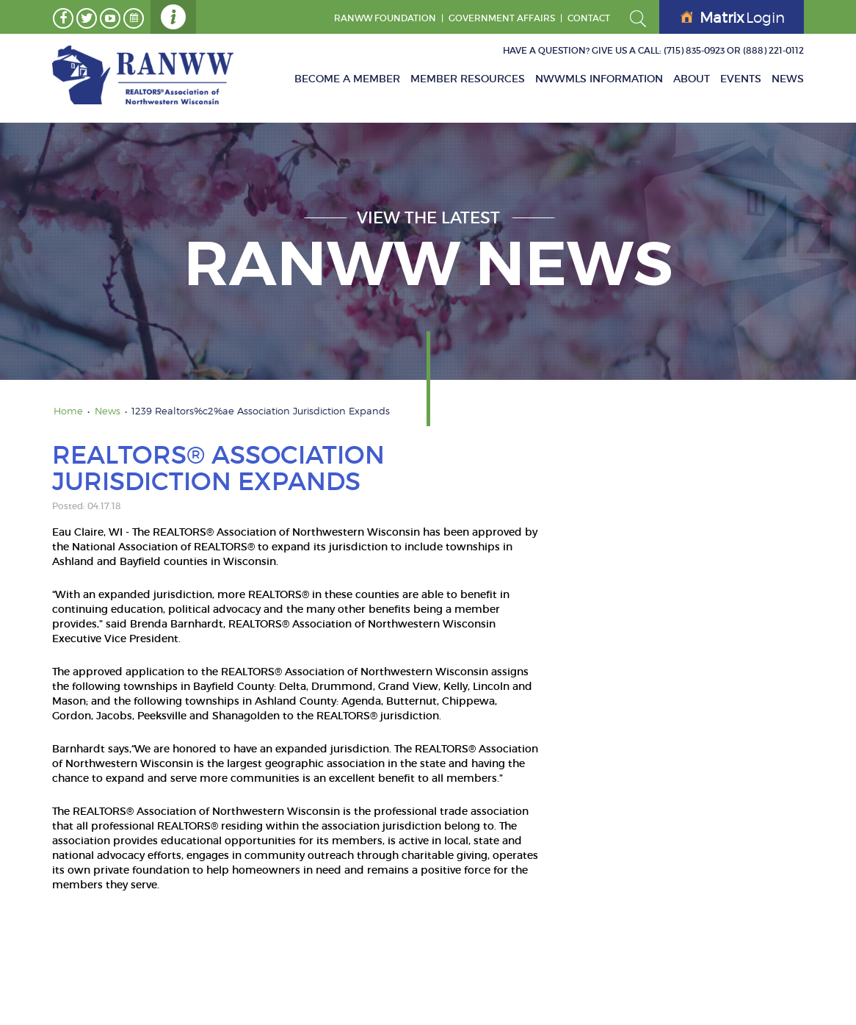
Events (740, 78)
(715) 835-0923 (694, 50)
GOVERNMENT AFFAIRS (502, 18)
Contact (588, 18)
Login (733, 17)
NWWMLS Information (599, 78)
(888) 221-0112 (773, 50)
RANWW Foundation (385, 18)
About (691, 78)
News (788, 78)
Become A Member (347, 78)
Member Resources (467, 78)
